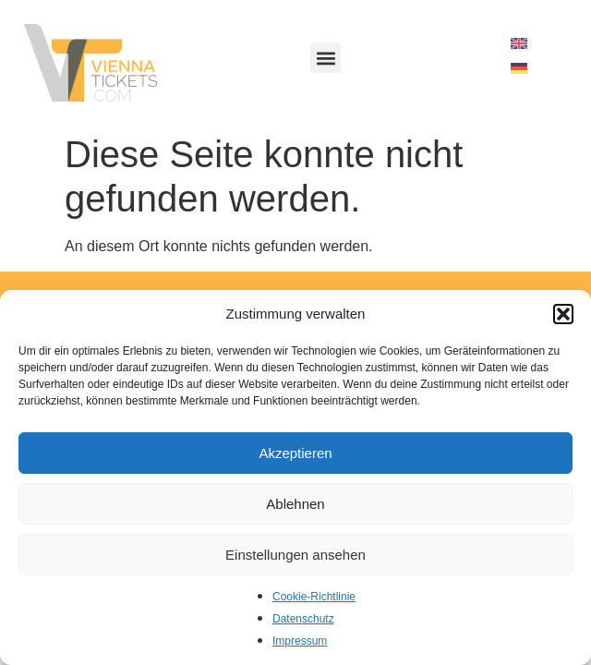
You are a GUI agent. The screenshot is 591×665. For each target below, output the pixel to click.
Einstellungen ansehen (295, 554)
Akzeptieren (295, 453)
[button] (563, 314)
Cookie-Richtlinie (314, 596)
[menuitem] (519, 43)
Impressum (299, 641)
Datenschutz (303, 618)
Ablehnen (295, 504)
